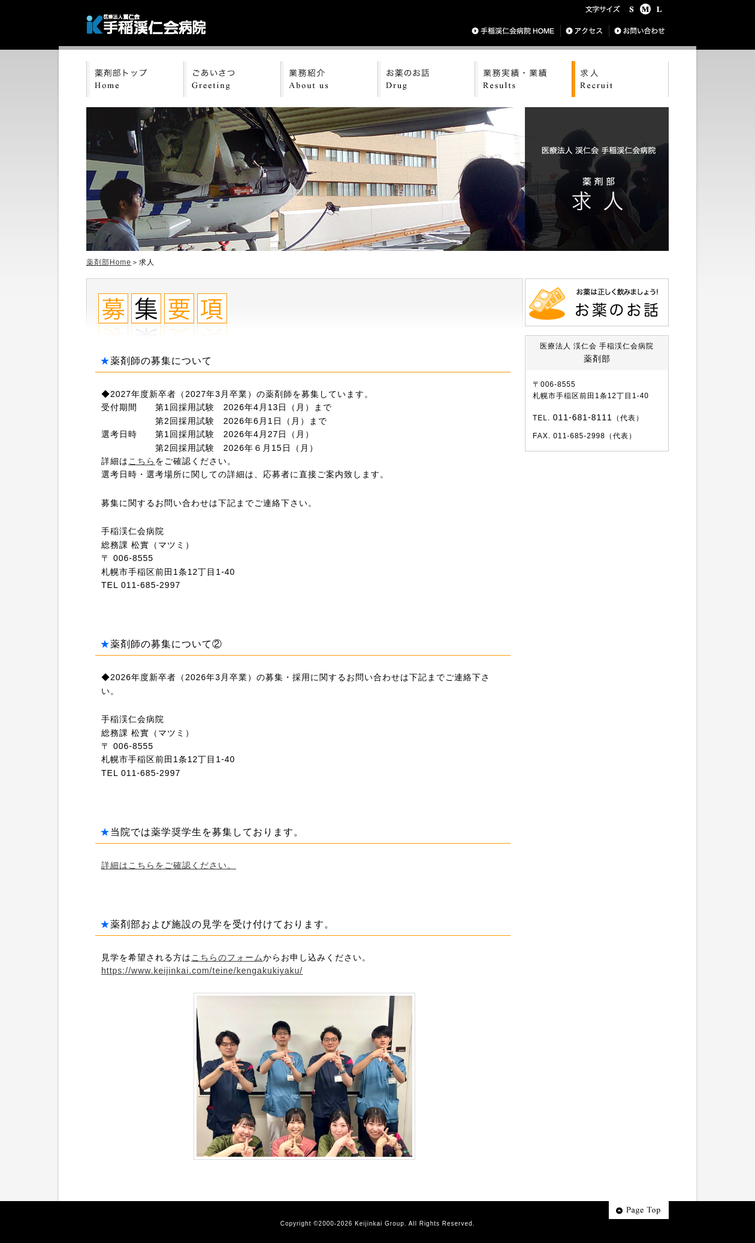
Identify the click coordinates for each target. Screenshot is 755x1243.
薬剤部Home (108, 262)
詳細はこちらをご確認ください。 (168, 865)
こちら (141, 461)
